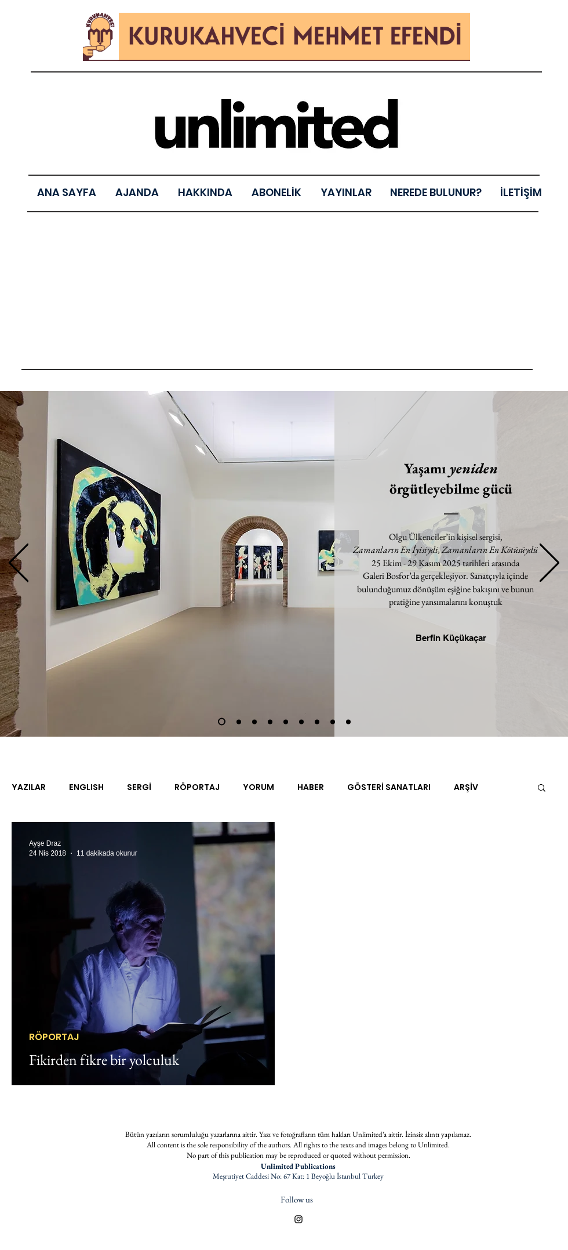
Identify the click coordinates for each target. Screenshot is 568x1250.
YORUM (258, 787)
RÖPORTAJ (197, 787)
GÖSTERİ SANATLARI (389, 787)
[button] (346, 192)
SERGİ (139, 787)
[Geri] (18, 564)
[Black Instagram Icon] (298, 1219)
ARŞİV (466, 787)
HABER (310, 787)
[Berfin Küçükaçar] (450, 637)
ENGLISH (86, 787)
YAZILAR (29, 787)
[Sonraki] (549, 564)
